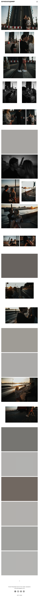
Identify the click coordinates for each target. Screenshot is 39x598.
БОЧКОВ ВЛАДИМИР (8, 1)
